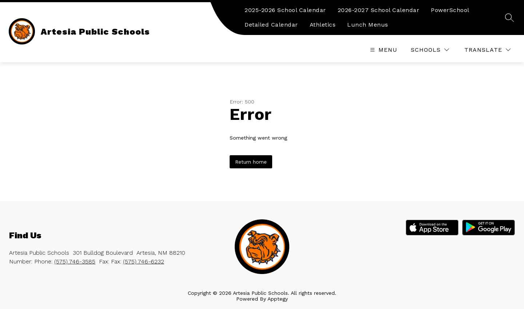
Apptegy (277, 299)
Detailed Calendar (271, 24)
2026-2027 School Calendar (379, 10)
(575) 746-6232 (143, 261)
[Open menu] (382, 49)
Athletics (323, 24)
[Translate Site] (487, 49)
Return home (251, 162)
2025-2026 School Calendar (285, 10)
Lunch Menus (367, 24)
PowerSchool (450, 10)
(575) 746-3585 (74, 261)
